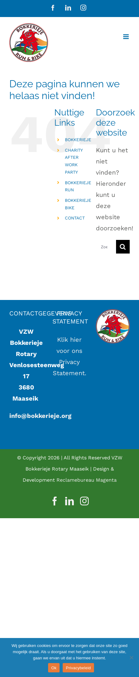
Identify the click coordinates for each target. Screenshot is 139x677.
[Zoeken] (123, 247)
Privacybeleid (78, 668)
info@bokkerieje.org (40, 415)
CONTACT (75, 217)
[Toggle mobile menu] (126, 36)
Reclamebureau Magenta (86, 480)
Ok (53, 668)
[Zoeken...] (106, 247)
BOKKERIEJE (78, 139)
